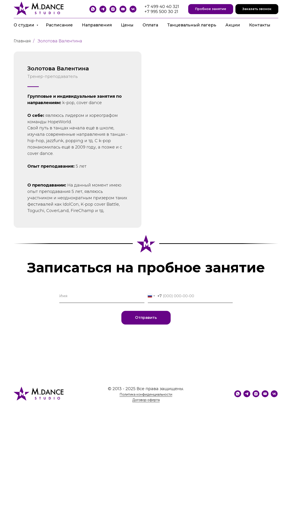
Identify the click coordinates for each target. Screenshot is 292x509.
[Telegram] (102, 9)
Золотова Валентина (60, 41)
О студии (24, 25)
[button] (210, 9)
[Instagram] (113, 9)
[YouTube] (123, 9)
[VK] (133, 9)
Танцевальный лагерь (191, 25)
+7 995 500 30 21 (161, 11)
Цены (127, 25)
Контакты (259, 25)
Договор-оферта (146, 400)
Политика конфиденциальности (146, 394)
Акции (232, 25)
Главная (22, 41)
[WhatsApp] (92, 9)
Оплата (150, 25)
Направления (97, 25)
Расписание (59, 25)
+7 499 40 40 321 (161, 6)
